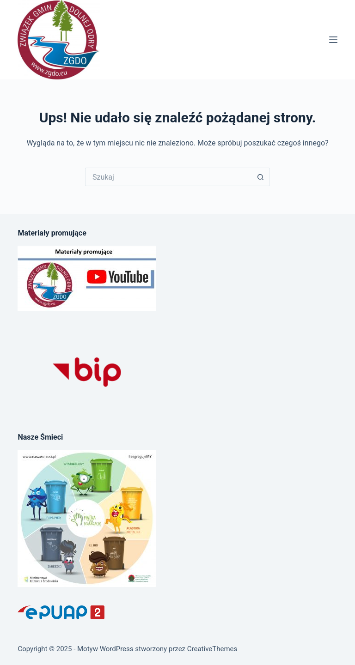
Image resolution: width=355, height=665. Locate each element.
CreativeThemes (212, 649)
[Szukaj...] (168, 177)
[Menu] (333, 40)
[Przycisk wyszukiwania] (260, 177)
